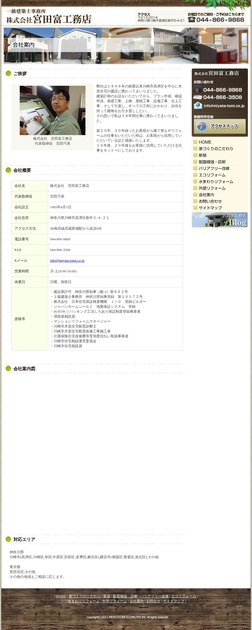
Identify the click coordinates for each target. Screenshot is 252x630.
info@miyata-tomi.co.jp (67, 260)
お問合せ (153, 601)
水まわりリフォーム (84, 601)
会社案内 (137, 601)
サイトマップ (173, 601)
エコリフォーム (183, 596)
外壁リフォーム (114, 601)
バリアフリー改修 (154, 596)
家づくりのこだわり (85, 596)
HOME (61, 596)
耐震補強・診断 (125, 596)
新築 (106, 596)
